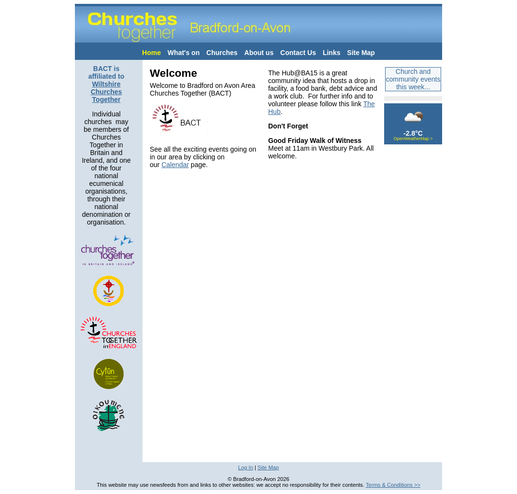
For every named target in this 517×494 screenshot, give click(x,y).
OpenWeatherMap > (412, 138)
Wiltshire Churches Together (106, 91)
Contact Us (298, 52)
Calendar (175, 165)
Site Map (361, 52)
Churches (222, 52)
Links (332, 52)
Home (151, 52)
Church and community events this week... (413, 79)
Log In (245, 467)
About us (259, 52)
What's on (184, 52)
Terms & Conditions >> (393, 485)
